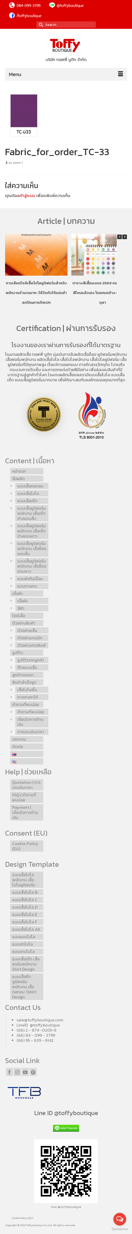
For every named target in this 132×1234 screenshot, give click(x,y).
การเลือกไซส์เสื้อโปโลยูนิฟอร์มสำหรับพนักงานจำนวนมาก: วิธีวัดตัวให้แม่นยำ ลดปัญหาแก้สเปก (36, 292)
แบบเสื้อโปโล (99, 375)
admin (17, 163)
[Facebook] (9, 1072)
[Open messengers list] (119, 1219)
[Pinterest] (33, 1072)
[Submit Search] (40, 24)
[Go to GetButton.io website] (120, 1228)
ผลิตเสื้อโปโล (48, 359)
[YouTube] (25, 1072)
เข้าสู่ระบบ (27, 195)
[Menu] (66, 74)
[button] (124, 237)
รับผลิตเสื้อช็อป (83, 354)
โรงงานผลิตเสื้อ (18, 354)
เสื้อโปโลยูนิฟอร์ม (105, 359)
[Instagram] (17, 1072)
